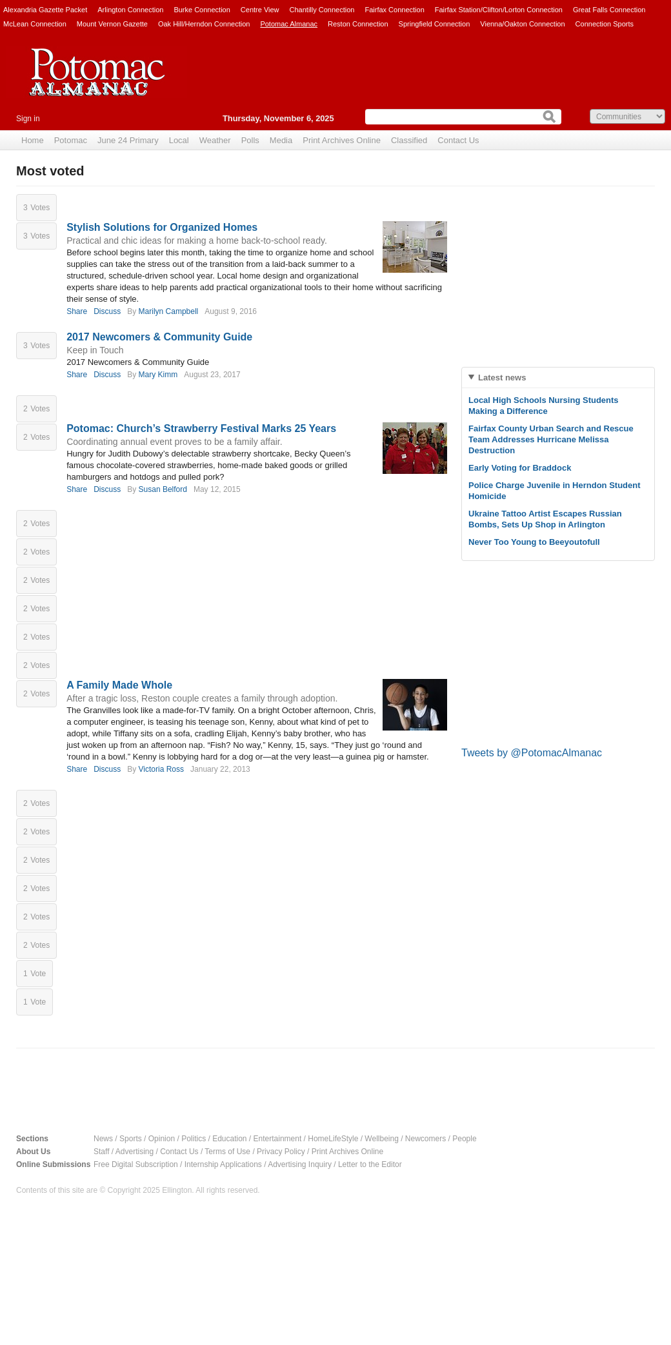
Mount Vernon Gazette (112, 24)
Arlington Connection (130, 10)
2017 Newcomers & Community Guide (159, 336)
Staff (101, 1151)
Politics (193, 1138)
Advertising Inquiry (300, 1164)
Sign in (28, 118)
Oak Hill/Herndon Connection (204, 24)
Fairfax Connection (394, 10)
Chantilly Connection (322, 10)
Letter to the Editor (370, 1164)
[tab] (558, 378)
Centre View (260, 10)
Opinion (161, 1138)
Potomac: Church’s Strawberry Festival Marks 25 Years (201, 428)
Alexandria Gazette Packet (45, 10)
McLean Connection (34, 24)
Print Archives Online (347, 1151)
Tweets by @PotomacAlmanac (531, 752)
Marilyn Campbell (169, 311)
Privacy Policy (281, 1151)
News (103, 1138)
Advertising (134, 1151)
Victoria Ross (161, 769)
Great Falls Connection (609, 10)
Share (76, 311)
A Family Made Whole (119, 685)
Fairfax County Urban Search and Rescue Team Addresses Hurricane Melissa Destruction (551, 439)
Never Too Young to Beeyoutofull (534, 542)
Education (229, 1138)
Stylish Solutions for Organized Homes (161, 227)
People (464, 1138)
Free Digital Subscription (136, 1164)
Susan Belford (163, 489)
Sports (130, 1138)
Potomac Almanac (288, 24)
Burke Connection (202, 10)
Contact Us (458, 140)
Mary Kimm (158, 374)
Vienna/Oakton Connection (522, 24)
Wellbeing (381, 1138)
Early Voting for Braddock (519, 468)
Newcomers (425, 1138)
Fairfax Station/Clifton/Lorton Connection (499, 10)
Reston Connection (358, 24)
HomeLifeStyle (333, 1138)
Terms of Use (227, 1151)
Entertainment (278, 1138)
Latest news (502, 377)
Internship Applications (223, 1164)
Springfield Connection (434, 24)
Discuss (107, 311)
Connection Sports (605, 24)
